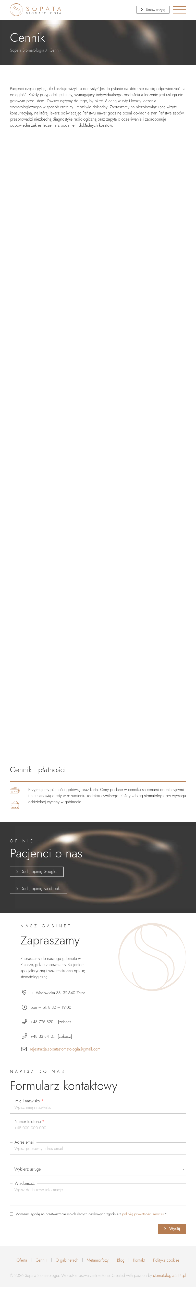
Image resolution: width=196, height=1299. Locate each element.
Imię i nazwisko (29, 1101)
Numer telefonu (29, 1122)
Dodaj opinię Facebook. (40, 889)
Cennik (41, 1260)
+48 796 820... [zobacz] (51, 1022)
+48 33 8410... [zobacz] (51, 1036)
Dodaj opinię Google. (38, 871)
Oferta (22, 1260)
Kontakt (139, 1260)
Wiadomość (25, 1183)
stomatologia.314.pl (169, 1275)
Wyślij (174, 1229)
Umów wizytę (155, 9)
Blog (121, 1260)
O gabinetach (67, 1260)
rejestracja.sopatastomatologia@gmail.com (65, 1049)
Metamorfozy (97, 1260)
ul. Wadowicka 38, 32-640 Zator (58, 993)
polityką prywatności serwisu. (143, 1214)
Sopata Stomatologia (27, 50)
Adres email (24, 1142)
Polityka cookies (166, 1260)
